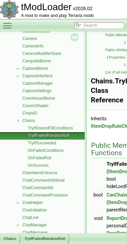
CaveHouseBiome (38, 98)
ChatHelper (32, 202)
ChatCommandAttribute (43, 180)
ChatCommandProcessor (45, 195)
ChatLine (30, 217)
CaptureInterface (37, 76)
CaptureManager (37, 83)
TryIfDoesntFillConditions (50, 128)
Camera (29, 38)
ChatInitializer (34, 210)
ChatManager (34, 225)
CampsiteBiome (36, 61)
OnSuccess (38, 165)
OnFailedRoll (39, 158)
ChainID (29, 113)
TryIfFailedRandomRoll (48, 135)
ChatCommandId (37, 187)
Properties (117, 57)
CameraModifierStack (41, 53)
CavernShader (35, 105)
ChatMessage (34, 232)
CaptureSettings (36, 90)
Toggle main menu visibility (9, 22)
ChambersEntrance (39, 172)
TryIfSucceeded (42, 143)
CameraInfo (33, 46)
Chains (28, 120)
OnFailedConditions (45, 150)
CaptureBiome (35, 68)
